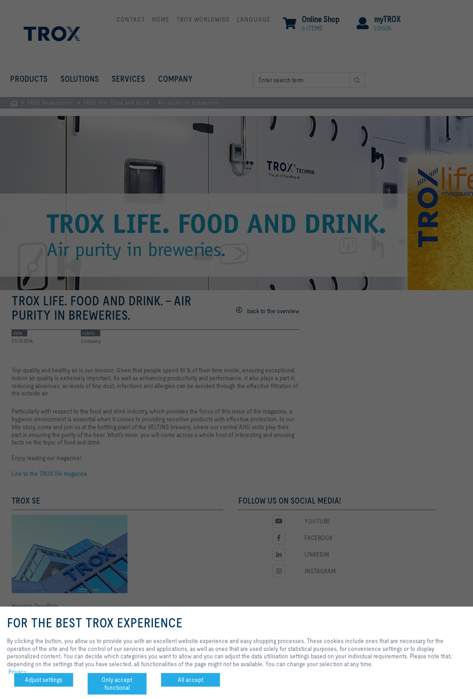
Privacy (17, 671)
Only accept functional (117, 683)
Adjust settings (43, 679)
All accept (190, 679)
